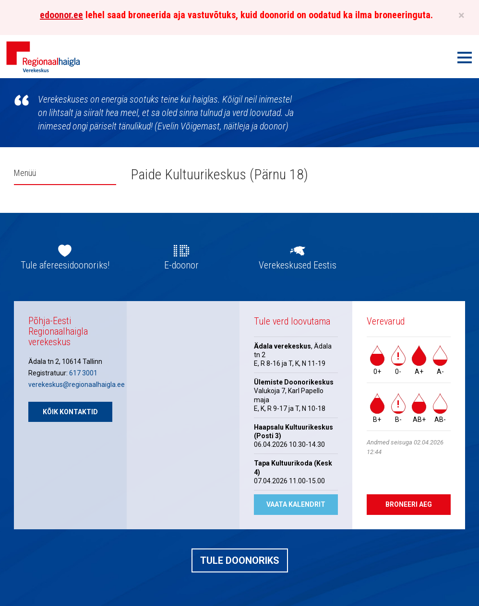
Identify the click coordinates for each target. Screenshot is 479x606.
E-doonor (181, 265)
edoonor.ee (61, 15)
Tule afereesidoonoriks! (65, 265)
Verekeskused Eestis (297, 265)
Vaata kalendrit (295, 504)
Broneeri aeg (408, 504)
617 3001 (83, 373)
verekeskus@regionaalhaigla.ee (76, 384)
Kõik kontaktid (70, 412)
